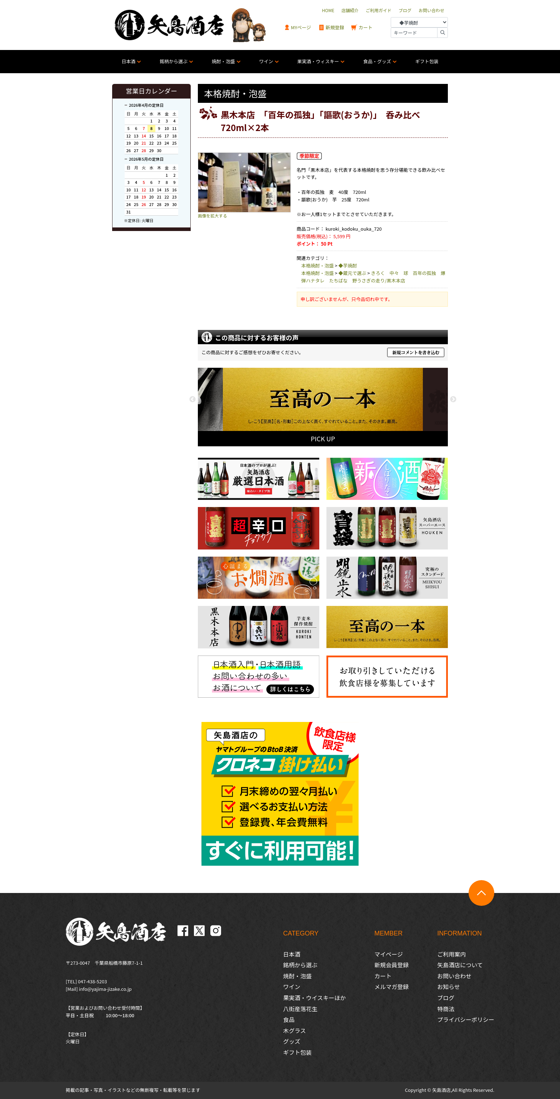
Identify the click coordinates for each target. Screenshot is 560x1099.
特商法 (445, 1008)
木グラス (294, 1030)
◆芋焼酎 (348, 265)
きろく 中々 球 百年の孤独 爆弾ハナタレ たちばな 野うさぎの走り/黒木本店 (373, 277)
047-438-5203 (92, 981)
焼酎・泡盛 (223, 61)
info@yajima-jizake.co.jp (105, 988)
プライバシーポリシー (465, 1019)
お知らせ (448, 986)
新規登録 (331, 27)
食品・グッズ (377, 61)
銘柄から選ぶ (174, 61)
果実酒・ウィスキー (318, 61)
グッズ (291, 1041)
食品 (289, 1019)
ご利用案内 (451, 954)
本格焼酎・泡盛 (317, 265)
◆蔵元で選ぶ (352, 273)
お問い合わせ (454, 976)
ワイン (266, 61)
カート (361, 27)
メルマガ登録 (391, 986)
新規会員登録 (391, 964)
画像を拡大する (212, 215)
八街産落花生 (300, 1008)
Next (453, 399)
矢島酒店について (460, 964)
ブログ (445, 997)
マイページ (388, 954)
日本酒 (128, 61)
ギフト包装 (427, 61)
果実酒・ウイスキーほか (314, 997)
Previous (192, 399)
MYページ (297, 27)
